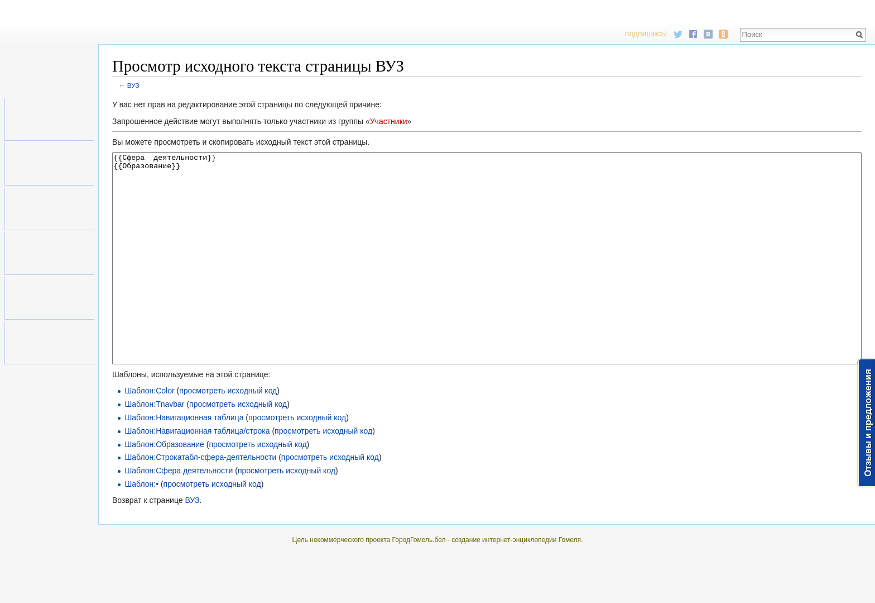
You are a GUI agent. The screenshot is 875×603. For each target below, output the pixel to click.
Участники (388, 121)
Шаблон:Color (149, 432)
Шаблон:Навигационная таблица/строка (197, 472)
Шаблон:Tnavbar (154, 445)
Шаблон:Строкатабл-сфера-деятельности (200, 499)
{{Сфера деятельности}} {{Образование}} (487, 279)
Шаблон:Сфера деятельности (178, 512)
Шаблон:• (141, 525)
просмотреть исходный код (228, 432)
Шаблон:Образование (164, 486)
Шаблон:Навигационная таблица (183, 459)
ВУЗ (133, 85)
